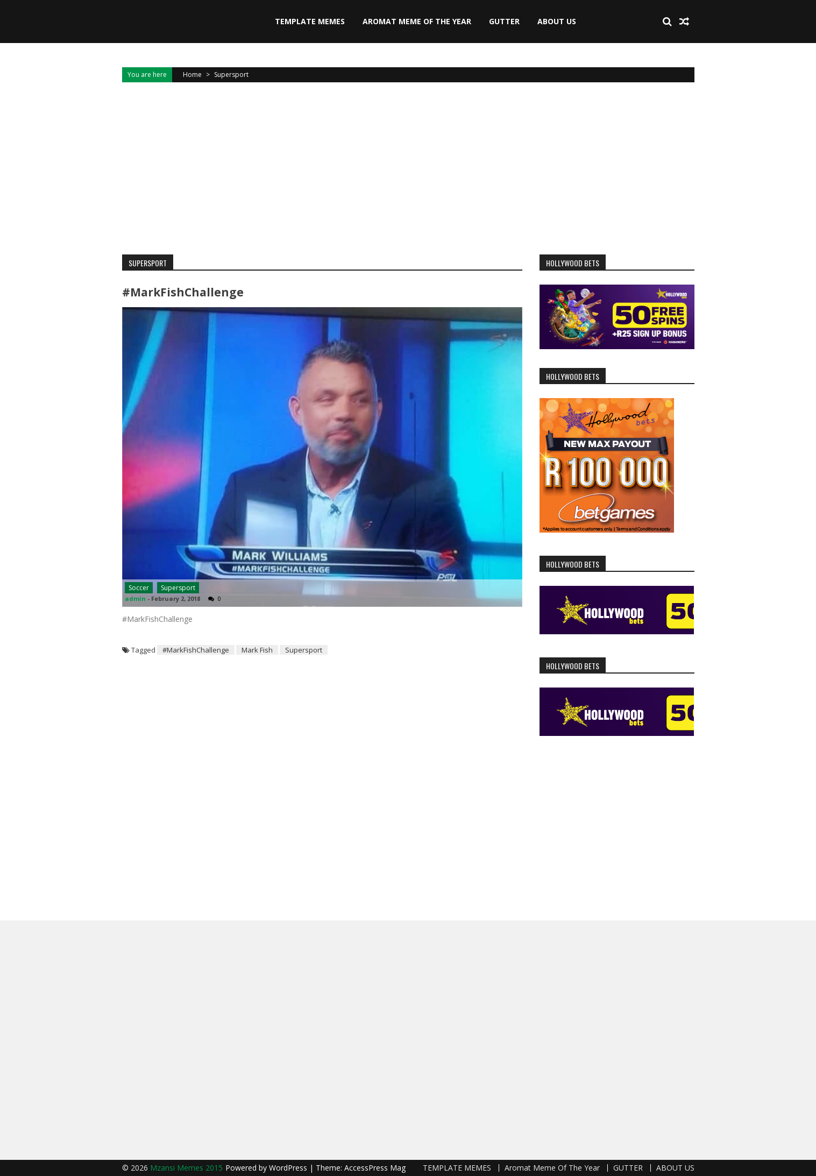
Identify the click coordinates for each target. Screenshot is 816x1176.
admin (135, 598)
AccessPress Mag (375, 1168)
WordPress (289, 1168)
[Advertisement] (408, 168)
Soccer (139, 587)
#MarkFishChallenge (183, 292)
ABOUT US (556, 21)
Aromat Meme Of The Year (417, 21)
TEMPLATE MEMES (310, 21)
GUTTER (504, 21)
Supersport (178, 587)
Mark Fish (257, 650)
